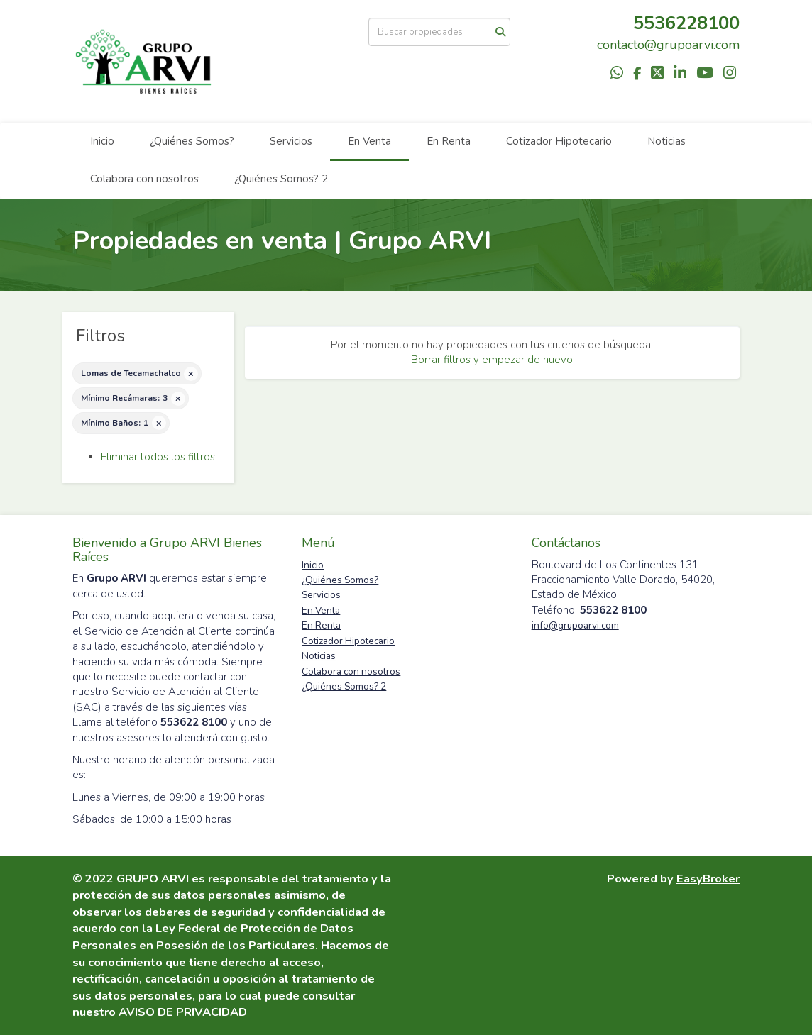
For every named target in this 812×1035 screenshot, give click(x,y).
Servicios (291, 141)
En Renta (449, 141)
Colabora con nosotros (144, 179)
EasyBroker (708, 878)
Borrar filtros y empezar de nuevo (492, 360)
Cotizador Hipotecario (559, 141)
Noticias (666, 141)
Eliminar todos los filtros (158, 457)
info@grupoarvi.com (575, 625)
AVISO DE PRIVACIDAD (183, 1012)
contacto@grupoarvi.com (668, 44)
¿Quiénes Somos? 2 (281, 179)
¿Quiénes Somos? (192, 141)
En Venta (369, 141)
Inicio (102, 141)
